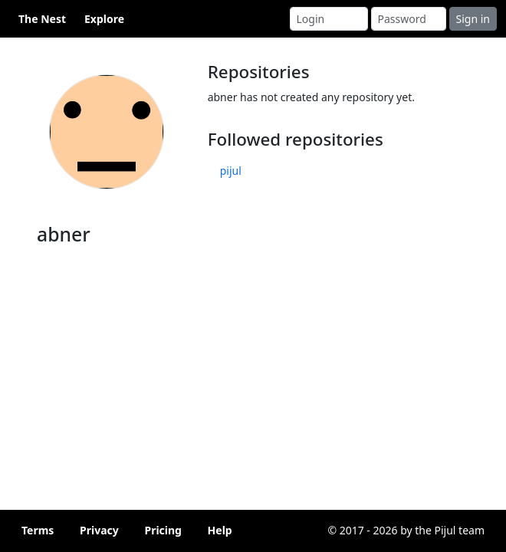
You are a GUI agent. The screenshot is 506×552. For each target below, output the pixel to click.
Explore (104, 19)
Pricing (163, 530)
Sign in (473, 19)
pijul (231, 170)
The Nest (42, 19)
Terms (37, 530)
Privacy (99, 530)
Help (220, 530)
